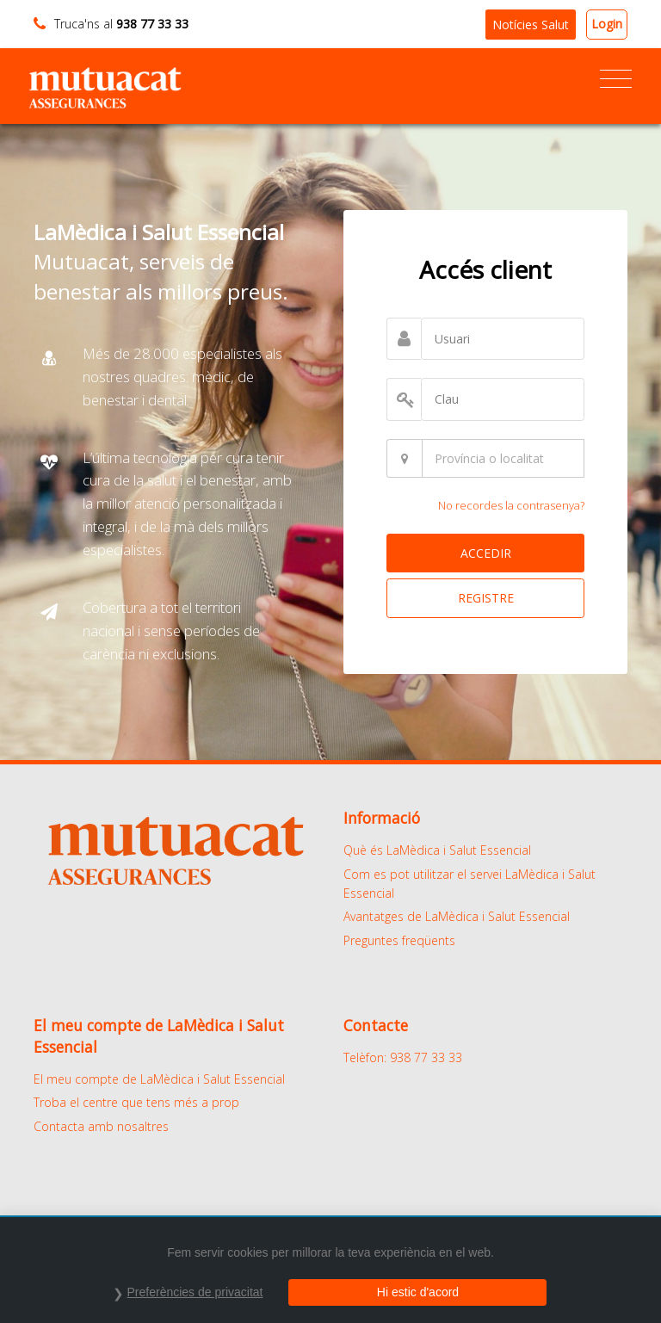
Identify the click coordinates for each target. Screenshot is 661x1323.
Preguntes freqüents (399, 940)
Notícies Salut (530, 24)
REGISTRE (486, 598)
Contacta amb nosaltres (101, 1126)
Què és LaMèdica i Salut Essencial (437, 850)
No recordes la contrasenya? (511, 505)
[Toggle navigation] (615, 79)
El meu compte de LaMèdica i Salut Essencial (159, 1079)
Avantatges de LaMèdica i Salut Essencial (456, 916)
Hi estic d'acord (418, 1292)
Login (606, 23)
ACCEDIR (485, 553)
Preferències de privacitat (195, 1292)
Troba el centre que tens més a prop (136, 1102)
